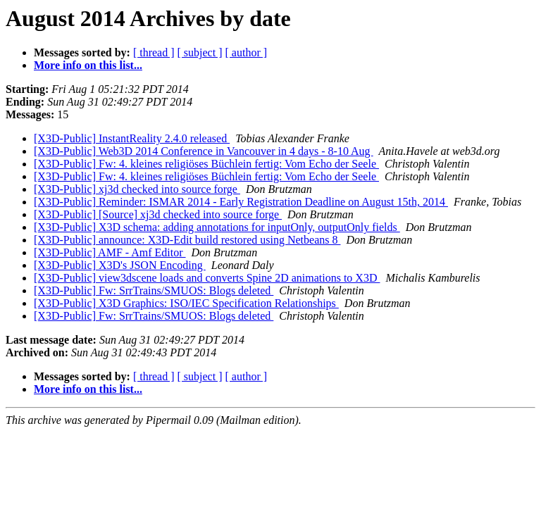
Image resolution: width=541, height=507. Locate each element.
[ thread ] (154, 52)
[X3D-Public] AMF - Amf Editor (110, 252)
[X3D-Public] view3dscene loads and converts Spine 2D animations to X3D (207, 278)
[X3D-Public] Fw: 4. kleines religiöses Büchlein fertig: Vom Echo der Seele (206, 164)
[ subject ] (200, 52)
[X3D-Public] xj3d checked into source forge (137, 189)
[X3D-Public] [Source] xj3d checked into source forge (158, 214)
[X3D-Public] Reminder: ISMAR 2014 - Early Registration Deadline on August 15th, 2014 (241, 202)
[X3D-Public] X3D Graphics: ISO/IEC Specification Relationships (186, 303)
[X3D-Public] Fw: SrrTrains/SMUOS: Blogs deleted (153, 290)
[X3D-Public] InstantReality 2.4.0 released (132, 138)
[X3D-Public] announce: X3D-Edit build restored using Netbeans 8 (187, 240)
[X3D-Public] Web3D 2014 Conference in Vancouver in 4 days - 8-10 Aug (203, 151)
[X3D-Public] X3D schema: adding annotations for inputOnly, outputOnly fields (217, 227)
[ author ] (246, 52)
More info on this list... (88, 65)
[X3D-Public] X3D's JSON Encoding (120, 265)
